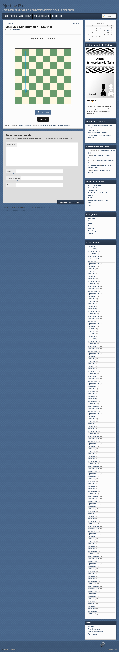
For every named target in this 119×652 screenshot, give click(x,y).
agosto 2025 (92, 266)
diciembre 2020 (93, 406)
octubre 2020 (92, 411)
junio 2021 (91, 391)
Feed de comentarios (95, 631)
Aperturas (91, 218)
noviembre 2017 (93, 499)
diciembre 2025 (93, 256)
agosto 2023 (92, 326)
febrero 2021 (92, 401)
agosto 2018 (92, 476)
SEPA (90, 203)
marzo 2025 (92, 279)
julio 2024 (91, 299)
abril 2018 (91, 486)
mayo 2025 (91, 274)
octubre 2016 (92, 531)
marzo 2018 (92, 489)
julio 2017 (91, 509)
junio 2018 (91, 481)
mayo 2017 (91, 514)
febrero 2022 (92, 371)
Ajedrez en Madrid (94, 185)
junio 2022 (91, 361)
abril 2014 (91, 606)
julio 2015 (91, 569)
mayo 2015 (91, 574)
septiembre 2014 (93, 593)
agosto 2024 (92, 296)
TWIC (89, 205)
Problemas (28, 16)
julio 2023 (91, 329)
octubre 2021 (92, 381)
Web (9, 185)
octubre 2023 (92, 321)
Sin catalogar (92, 231)
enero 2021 (92, 404)
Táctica (90, 233)
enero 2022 (92, 374)
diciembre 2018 (93, 466)
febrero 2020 (92, 431)
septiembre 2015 (93, 564)
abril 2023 (91, 336)
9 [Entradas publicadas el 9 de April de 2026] (100, 30)
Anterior (9, 23)
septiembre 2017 (93, 504)
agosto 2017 (92, 506)
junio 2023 (91, 331)
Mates (21, 16)
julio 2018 (91, 479)
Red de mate (43, 125)
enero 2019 (92, 464)
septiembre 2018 (93, 474)
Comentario (11, 144)
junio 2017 (91, 511)
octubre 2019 (92, 441)
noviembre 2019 (93, 439)
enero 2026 (92, 254)
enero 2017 (92, 524)
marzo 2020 (92, 429)
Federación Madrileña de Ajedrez (99, 200)
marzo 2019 (92, 459)
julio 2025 (91, 269)
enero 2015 (92, 583)
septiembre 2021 (93, 384)
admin (53, 125)
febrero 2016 (92, 551)
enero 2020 (92, 434)
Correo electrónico (13, 178)
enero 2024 (92, 314)
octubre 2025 (92, 261)
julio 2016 (91, 539)
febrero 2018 (92, 491)
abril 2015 (91, 576)
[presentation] (23, 193)
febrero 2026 (92, 251)
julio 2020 (91, 419)
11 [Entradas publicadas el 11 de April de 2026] (108, 30)
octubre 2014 (92, 591)
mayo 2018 (91, 484)
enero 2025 (92, 284)
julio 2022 (91, 359)
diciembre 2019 (93, 436)
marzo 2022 (92, 369)
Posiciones (13, 16)
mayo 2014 (91, 604)
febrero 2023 (92, 341)
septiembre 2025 (93, 264)
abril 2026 (91, 246)
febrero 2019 (92, 461)
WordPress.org (93, 634)
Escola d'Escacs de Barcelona (98, 193)
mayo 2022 (91, 364)
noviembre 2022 (93, 349)
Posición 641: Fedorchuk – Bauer (99, 135)
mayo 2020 (91, 424)
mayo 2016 (91, 544)
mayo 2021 (91, 394)
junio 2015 (91, 571)
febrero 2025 (92, 281)
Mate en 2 (91, 221)
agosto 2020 (92, 416)
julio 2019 (91, 449)
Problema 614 (93, 138)
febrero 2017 (92, 521)
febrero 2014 (92, 611)
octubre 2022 (92, 351)
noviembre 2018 (93, 469)
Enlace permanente (62, 125)
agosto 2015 (92, 566)
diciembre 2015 (93, 556)
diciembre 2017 (93, 496)
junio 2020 (91, 421)
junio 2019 (91, 451)
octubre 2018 (92, 471)
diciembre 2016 (93, 526)
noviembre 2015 (93, 559)
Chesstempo (92, 190)
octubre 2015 (92, 561)
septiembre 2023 (93, 324)
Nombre (10, 171)
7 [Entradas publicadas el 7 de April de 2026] (92, 30)
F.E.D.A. (90, 195)
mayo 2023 (91, 334)
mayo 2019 (91, 454)
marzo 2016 (92, 549)
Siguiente (76, 23)
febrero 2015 (92, 581)
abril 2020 (91, 426)
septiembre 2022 (93, 354)
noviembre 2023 (93, 319)
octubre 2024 (92, 291)
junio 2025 (91, 271)
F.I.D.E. (90, 198)
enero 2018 (92, 494)
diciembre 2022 (93, 346)
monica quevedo (94, 165)
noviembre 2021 (93, 379)
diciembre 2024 (93, 286)
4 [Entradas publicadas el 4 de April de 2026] (107, 28)
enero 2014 (92, 614)
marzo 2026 (92, 249)
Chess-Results (93, 188)
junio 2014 (91, 601)
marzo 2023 (92, 339)
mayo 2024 (91, 304)
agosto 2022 (92, 356)
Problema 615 (93, 130)
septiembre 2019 (93, 444)
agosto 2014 (92, 596)
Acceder (91, 626)
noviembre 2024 (93, 289)
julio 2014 (91, 599)
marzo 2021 (92, 399)
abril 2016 (91, 546)
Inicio (6, 16)
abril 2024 (91, 306)
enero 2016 (92, 554)
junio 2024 (91, 301)
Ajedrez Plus (14, 5)
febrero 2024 (92, 311)
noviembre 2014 (93, 588)
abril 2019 (91, 456)
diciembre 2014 (93, 586)
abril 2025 (91, 276)
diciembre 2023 (93, 316)
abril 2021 (91, 396)
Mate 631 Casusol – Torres (97, 133)
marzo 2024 (92, 309)
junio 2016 (91, 541)
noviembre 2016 (93, 529)
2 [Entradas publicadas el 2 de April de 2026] (100, 28)
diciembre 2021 (93, 376)
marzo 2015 (92, 579)
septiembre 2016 (93, 534)
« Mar (88, 39)
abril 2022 (91, 366)
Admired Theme (112, 649)
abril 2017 (91, 516)
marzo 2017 (92, 519)
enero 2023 (92, 344)
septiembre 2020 (93, 414)
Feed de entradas (94, 629)
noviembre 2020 (93, 409)
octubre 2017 (92, 501)
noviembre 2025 (93, 259)
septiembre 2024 (93, 294)
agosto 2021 (92, 386)
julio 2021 (91, 389)
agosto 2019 (92, 446)
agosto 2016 (92, 536)
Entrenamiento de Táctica (42, 16)
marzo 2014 (92, 609)
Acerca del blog (57, 16)
